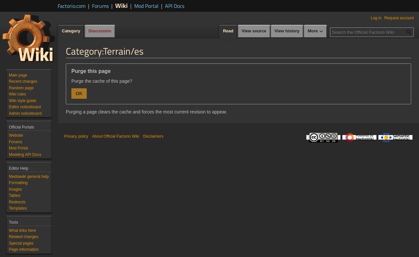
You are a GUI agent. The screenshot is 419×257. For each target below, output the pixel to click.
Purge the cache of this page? (101, 81)
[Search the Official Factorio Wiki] (372, 32)
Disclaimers (153, 136)
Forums (100, 6)
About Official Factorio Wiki (115, 136)
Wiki (121, 5)
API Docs (174, 6)
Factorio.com (71, 6)
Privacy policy (76, 136)
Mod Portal (146, 6)
